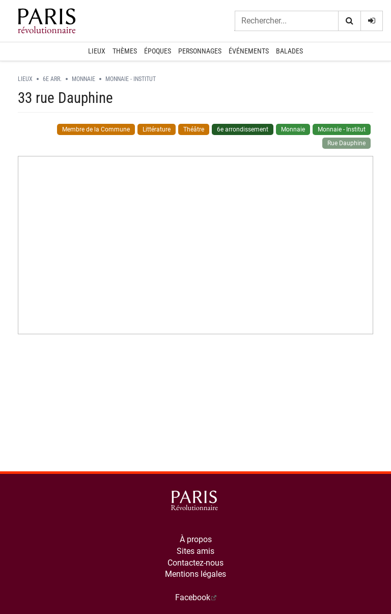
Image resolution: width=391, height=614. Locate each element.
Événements (249, 51)
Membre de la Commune (96, 129)
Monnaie (83, 79)
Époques (157, 51)
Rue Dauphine (346, 143)
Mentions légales (195, 574)
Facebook (192, 597)
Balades (289, 51)
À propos (196, 539)
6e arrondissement (242, 129)
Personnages (199, 51)
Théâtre (193, 129)
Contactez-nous (195, 563)
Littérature (157, 129)
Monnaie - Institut (130, 79)
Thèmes (125, 51)
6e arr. (52, 79)
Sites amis (195, 551)
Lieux (96, 51)
